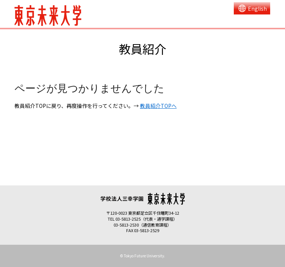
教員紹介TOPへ (158, 105)
